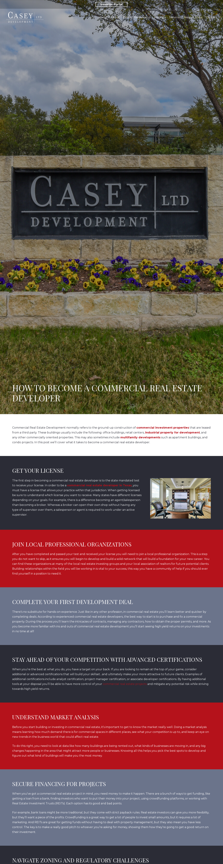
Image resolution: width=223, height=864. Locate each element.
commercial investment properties (162, 427)
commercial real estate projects (125, 684)
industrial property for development (172, 432)
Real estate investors (155, 812)
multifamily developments (140, 437)
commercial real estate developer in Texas (99, 485)
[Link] (24, 17)
